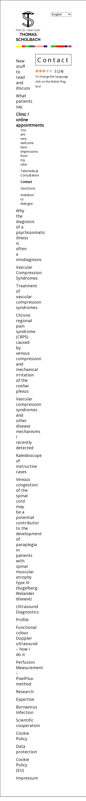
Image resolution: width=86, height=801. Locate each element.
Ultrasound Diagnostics (27, 609)
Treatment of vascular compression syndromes (28, 296)
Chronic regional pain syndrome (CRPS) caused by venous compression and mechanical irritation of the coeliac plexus (28, 353)
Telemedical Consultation (29, 173)
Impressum (27, 778)
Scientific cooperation (28, 722)
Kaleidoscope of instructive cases (29, 463)
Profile (22, 619)
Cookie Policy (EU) (22, 765)
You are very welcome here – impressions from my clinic (29, 147)
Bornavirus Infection (26, 709)
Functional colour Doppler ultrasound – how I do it (26, 641)
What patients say (24, 101)
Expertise (25, 699)
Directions (27, 188)
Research (25, 691)
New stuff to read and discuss (23, 74)
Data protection (26, 749)
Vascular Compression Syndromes (29, 272)
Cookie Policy (22, 735)
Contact (26, 182)
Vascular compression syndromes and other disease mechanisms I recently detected (28, 423)
